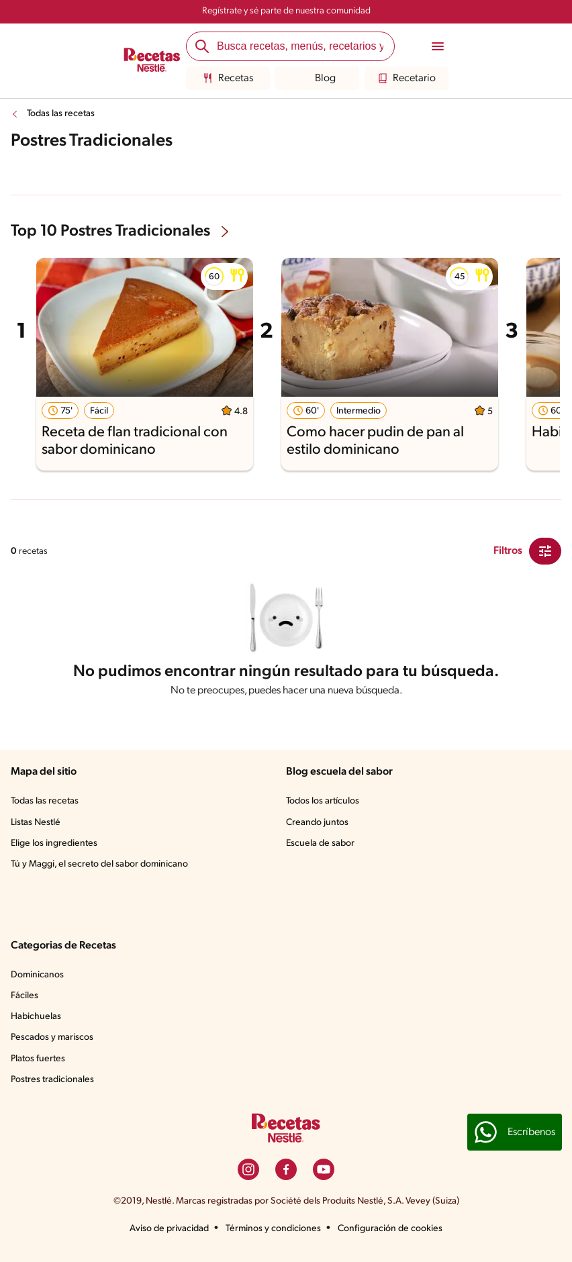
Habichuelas (36, 1017)
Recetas (228, 78)
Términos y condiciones (273, 1229)
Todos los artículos (322, 801)
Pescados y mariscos (52, 1037)
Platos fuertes (38, 1059)
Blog (317, 78)
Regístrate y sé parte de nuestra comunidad (286, 11)
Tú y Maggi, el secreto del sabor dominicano (99, 864)
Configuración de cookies (390, 1229)
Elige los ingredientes (54, 843)
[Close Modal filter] (545, 551)
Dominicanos (37, 975)
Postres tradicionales (52, 1080)
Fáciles (24, 996)
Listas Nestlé (35, 823)
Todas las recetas (61, 114)
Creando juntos (317, 823)
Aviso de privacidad (169, 1229)
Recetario (406, 78)
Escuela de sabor (320, 843)
